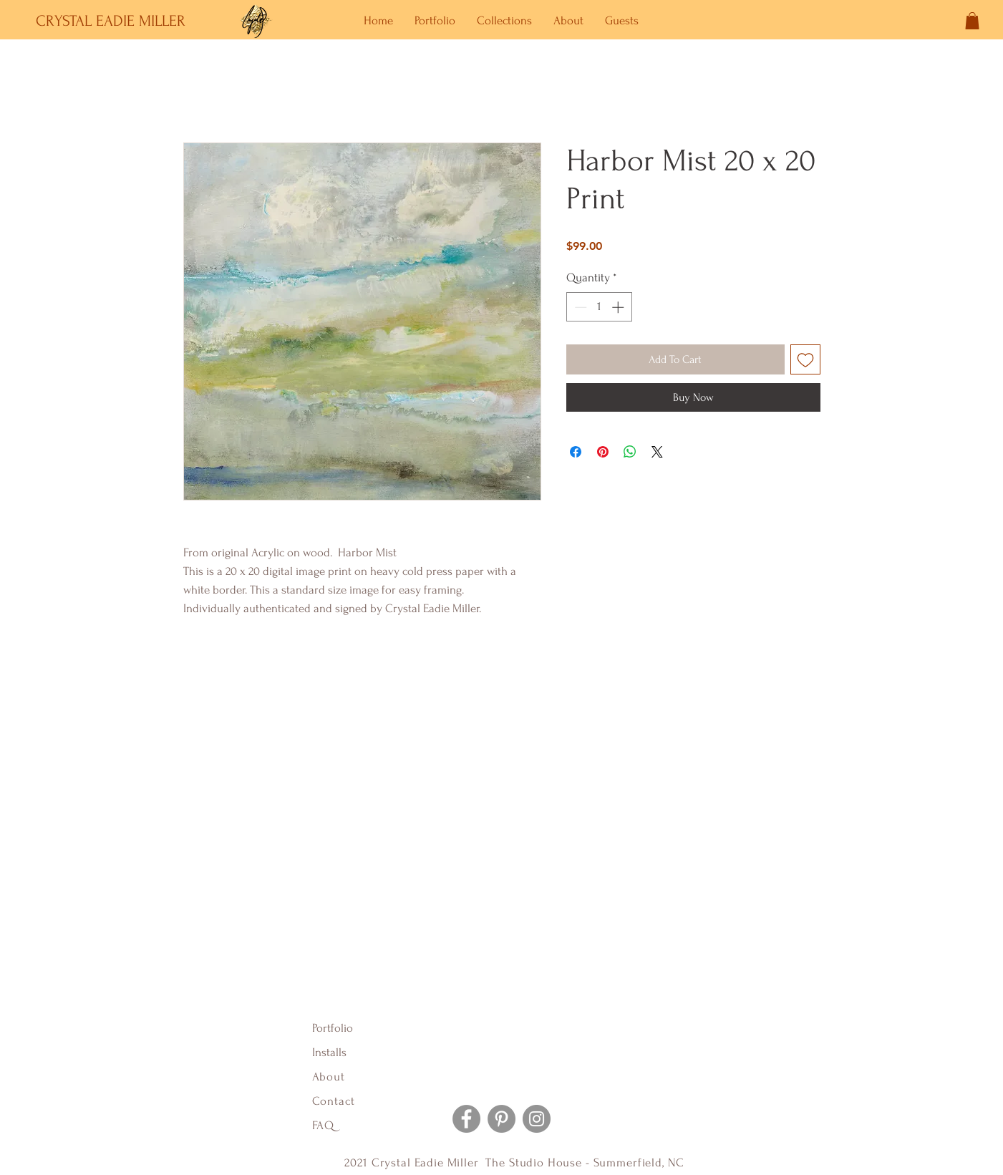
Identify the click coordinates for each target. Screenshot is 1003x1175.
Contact (333, 1101)
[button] (972, 20)
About (330, 1076)
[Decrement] (579, 307)
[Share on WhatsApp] (630, 451)
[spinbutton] (599, 307)
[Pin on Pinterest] (602, 451)
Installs (329, 1052)
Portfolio (332, 1028)
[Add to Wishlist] (805, 359)
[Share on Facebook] (575, 451)
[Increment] (619, 307)
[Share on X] (657, 451)
